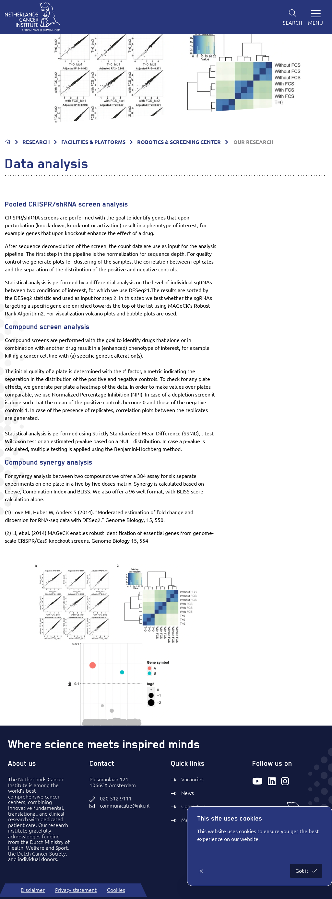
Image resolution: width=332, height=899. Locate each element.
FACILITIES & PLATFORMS (93, 142)
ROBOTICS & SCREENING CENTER (179, 142)
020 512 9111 (116, 798)
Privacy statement (76, 890)
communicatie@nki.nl (124, 806)
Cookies (116, 890)
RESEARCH (36, 142)
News (187, 793)
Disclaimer (33, 890)
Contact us (193, 806)
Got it (302, 871)
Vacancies (192, 779)
